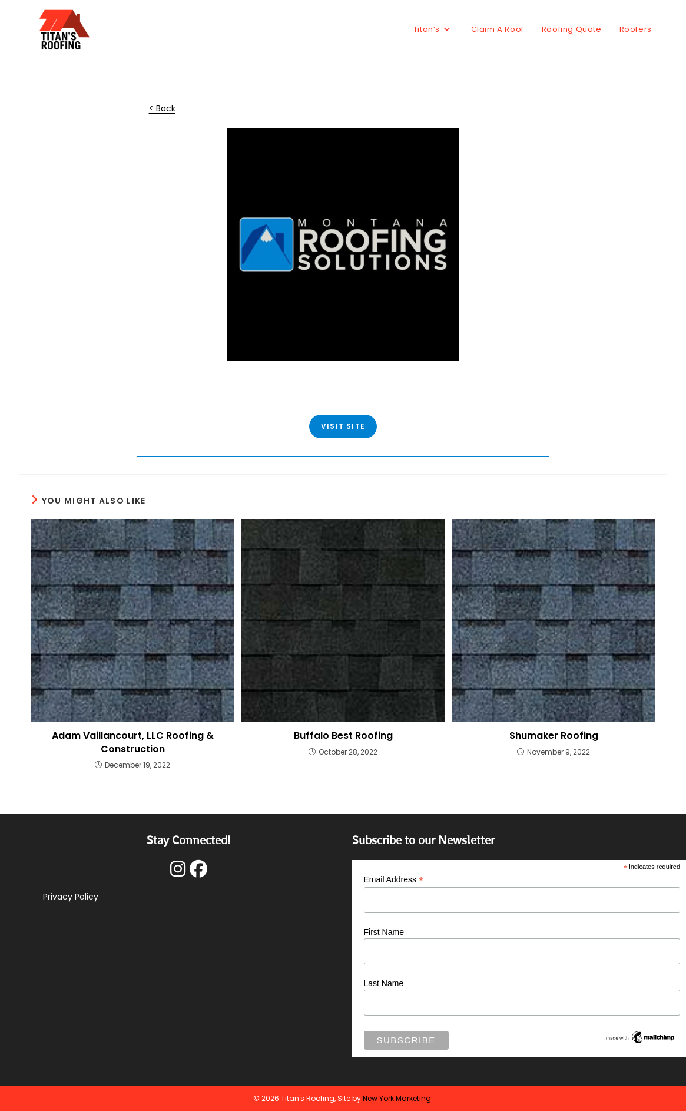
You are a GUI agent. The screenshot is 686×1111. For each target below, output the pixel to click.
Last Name (384, 983)
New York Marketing (397, 1098)
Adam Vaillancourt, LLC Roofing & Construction (133, 742)
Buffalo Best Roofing (343, 735)
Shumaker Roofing (553, 735)
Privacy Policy (70, 896)
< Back (162, 108)
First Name (384, 932)
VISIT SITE (343, 426)
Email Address (394, 879)
